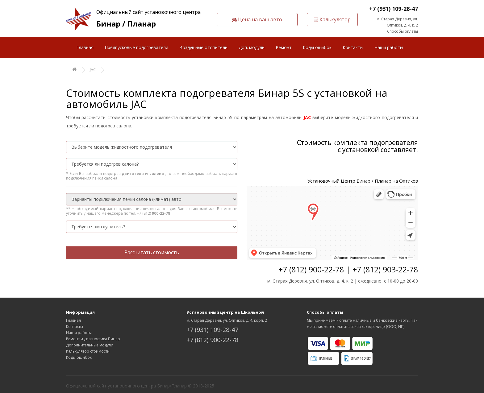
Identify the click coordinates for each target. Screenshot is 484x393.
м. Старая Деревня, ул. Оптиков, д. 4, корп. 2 (226, 320)
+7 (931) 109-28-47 (393, 8)
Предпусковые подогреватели (136, 47)
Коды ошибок (317, 47)
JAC (93, 69)
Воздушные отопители (203, 47)
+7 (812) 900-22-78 (212, 340)
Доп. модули (252, 47)
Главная (85, 47)
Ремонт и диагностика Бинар (93, 338)
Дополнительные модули (89, 345)
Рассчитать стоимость (151, 252)
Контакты (353, 47)
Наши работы (388, 47)
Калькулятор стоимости (88, 351)
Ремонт (284, 47)
